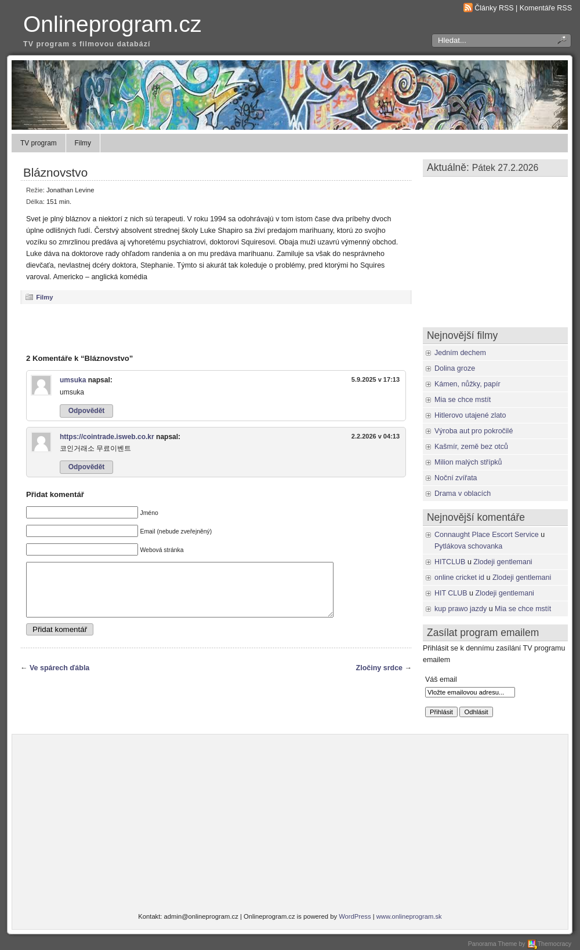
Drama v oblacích (462, 493)
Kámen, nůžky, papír (467, 384)
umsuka (73, 380)
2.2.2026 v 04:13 (375, 436)
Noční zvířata (455, 478)
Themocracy (549, 943)
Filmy (83, 143)
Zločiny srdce (379, 678)
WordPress (355, 916)
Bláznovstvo (55, 172)
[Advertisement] (216, 328)
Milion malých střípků (468, 462)
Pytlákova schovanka (468, 546)
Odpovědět (86, 411)
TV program (38, 143)
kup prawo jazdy (460, 609)
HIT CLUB (450, 593)
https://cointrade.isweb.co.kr (107, 437)
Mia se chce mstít (462, 400)
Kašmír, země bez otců (471, 447)
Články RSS (493, 8)
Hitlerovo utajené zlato (470, 415)
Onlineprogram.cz (112, 24)
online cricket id (459, 577)
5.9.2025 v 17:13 (375, 379)
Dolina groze (454, 368)
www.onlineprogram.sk (409, 916)
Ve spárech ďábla (59, 678)
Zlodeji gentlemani (502, 562)
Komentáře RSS (546, 8)
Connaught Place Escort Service (486, 535)
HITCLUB (449, 562)
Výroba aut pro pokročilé (473, 431)
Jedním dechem (460, 353)
